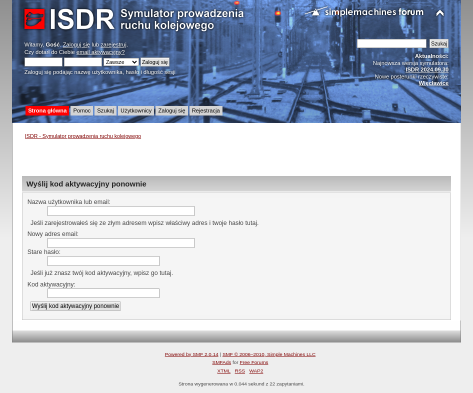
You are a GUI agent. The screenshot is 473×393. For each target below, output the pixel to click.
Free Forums (254, 362)
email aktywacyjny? (100, 52)
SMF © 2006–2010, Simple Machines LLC (269, 354)
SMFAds (222, 362)
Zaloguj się (76, 45)
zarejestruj (113, 45)
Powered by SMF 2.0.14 (191, 354)
